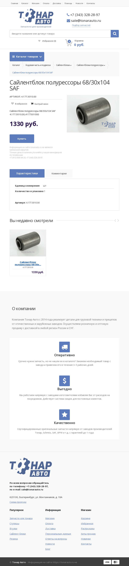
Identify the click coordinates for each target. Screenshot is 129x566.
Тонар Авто (19, 556)
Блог (47, 543)
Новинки (86, 532)
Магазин (36, 3)
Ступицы (14, 517)
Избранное (76, 32)
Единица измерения (27, 179)
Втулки (13, 522)
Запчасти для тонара (21, 512)
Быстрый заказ (41, 99)
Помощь (69, 3)
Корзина (85, 512)
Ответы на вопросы (56, 532)
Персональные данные (58, 527)
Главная (14, 3)
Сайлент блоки (18, 527)
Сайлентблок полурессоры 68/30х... (28, 257)
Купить (22, 133)
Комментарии (63, 169)
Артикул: (20, 196)
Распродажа (87, 522)
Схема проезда (18, 496)
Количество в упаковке (29, 185)
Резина (14, 532)
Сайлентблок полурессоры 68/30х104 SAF (32, 66)
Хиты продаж (88, 527)
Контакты (92, 3)
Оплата (47, 3)
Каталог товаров (25, 47)
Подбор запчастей (84, 25)
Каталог (25, 3)
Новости (80, 3)
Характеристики (28, 169)
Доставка (58, 3)
